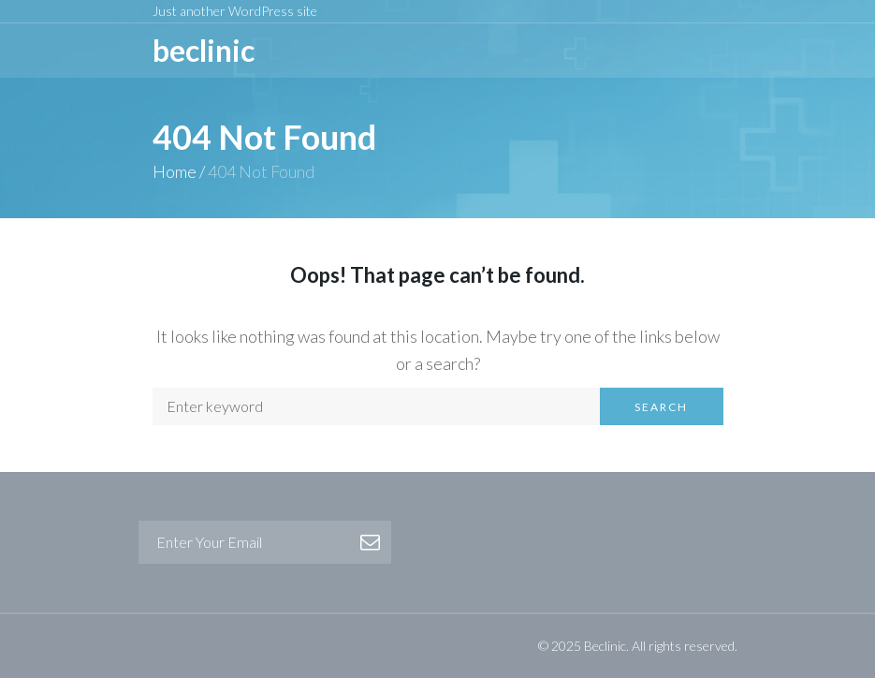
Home (175, 171)
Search (661, 407)
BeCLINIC (204, 50)
